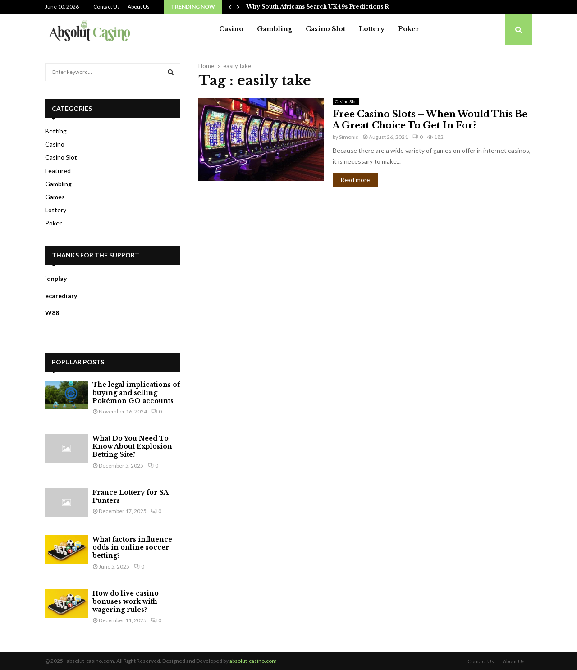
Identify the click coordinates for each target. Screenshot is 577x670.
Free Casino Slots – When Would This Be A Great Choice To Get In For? (430, 120)
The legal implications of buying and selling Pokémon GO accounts (136, 393)
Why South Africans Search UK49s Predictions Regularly (329, 6)
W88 (52, 313)
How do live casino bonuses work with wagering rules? (125, 601)
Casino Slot (325, 29)
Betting (56, 131)
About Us (139, 6)
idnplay (56, 278)
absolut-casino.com (253, 660)
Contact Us (106, 6)
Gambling (274, 29)
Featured (58, 170)
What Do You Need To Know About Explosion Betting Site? (132, 446)
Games (55, 197)
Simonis (348, 136)
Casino (231, 29)
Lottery (372, 29)
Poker (408, 29)
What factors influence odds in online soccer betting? (132, 547)
